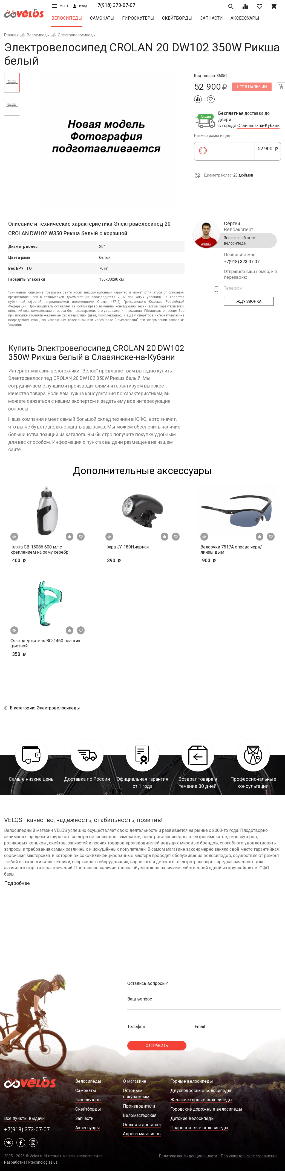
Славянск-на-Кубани (258, 126)
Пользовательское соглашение (249, 1156)
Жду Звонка (248, 301)
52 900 (268, 152)
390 (130, 560)
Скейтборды (177, 18)
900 (225, 560)
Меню (60, 6)
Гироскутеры (138, 18)
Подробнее (17, 883)
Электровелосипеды (77, 35)
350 (35, 654)
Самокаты (102, 18)
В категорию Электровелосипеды (42, 708)
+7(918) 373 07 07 (242, 261)
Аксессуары (245, 18)
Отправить (157, 1045)
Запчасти (211, 18)
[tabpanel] (107, 141)
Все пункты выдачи (24, 1118)
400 (27, 560)
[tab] (11, 82)
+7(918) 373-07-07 (115, 5)
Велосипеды (66, 18)
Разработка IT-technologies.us (30, 1162)
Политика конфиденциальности (188, 1156)
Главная (11, 35)
